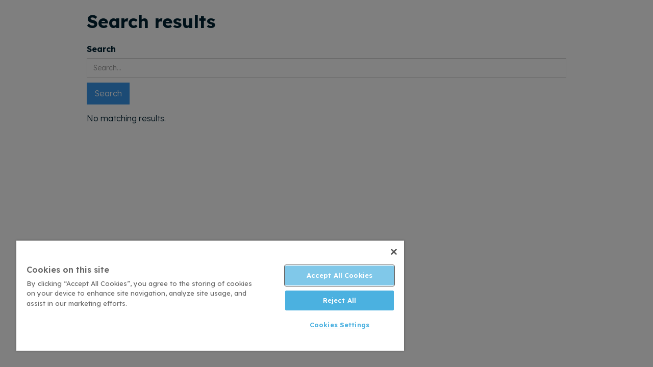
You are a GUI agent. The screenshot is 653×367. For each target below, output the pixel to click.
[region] (205, 296)
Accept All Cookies (332, 275)
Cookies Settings (332, 325)
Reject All (331, 300)
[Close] (385, 252)
